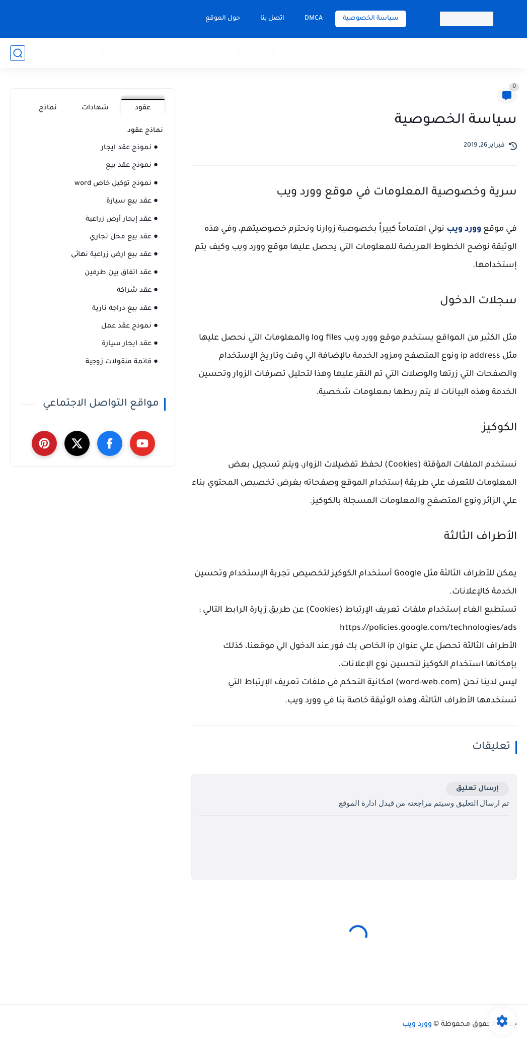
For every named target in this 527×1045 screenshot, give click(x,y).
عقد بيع (503, 52)
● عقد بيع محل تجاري (124, 237)
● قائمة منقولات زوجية (122, 362)
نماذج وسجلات (414, 52)
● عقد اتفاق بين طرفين (121, 273)
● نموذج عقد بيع (132, 165)
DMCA (314, 18)
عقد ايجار (465, 52)
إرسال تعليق (477, 789)
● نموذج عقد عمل (129, 326)
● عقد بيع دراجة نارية (125, 308)
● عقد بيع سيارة (132, 201)
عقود (142, 108)
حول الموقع (222, 18)
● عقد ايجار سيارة (130, 344)
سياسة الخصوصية (371, 18)
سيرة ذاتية (210, 52)
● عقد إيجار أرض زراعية (122, 219)
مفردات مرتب (160, 52)
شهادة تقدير (306, 52)
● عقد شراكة (137, 290)
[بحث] (17, 53)
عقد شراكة (256, 52)
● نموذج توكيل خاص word (116, 183)
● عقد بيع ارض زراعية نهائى (114, 254)
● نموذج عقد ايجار (129, 148)
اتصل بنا (272, 18)
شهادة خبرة (358, 52)
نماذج (48, 108)
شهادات (95, 108)
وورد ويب (463, 229)
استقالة (114, 52)
